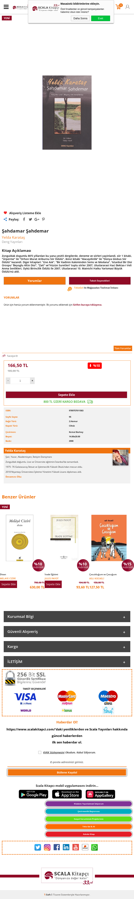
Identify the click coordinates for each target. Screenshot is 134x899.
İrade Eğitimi (51, 574)
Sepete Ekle (66, 395)
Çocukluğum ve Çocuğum (103, 574)
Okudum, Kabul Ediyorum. (67, 752)
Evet (100, 18)
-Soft (47, 894)
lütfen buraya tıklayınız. (87, 304)
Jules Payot (52, 578)
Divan (3, 574)
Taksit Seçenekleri (100, 280)
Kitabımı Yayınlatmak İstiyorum (89, 803)
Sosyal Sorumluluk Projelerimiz (88, 819)
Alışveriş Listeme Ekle (22, 213)
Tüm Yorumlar (123, 348)
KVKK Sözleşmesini (53, 752)
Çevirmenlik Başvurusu (89, 811)
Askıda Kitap (89, 834)
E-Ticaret (55, 894)
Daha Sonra (80, 18)
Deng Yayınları (12, 241)
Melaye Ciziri (8, 578)
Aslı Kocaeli (96, 578)
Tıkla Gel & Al (88, 826)
